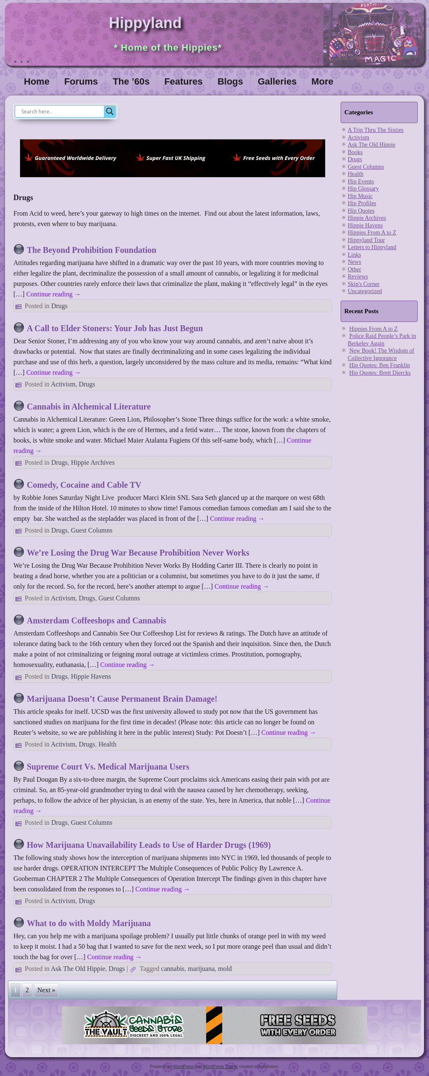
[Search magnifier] (110, 111)
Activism (63, 384)
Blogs (230, 81)
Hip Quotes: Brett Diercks (380, 373)
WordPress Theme (220, 1066)
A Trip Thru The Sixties (375, 130)
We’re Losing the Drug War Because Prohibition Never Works (138, 552)
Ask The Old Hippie (78, 968)
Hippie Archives (92, 462)
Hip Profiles (362, 203)
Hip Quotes (361, 211)
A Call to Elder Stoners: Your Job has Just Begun (115, 328)
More (322, 81)
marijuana (201, 968)
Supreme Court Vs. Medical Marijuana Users (108, 766)
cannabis (172, 968)
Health (107, 744)
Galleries (277, 81)
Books (355, 152)
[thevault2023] (214, 1045)
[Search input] (61, 111)
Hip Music (360, 196)
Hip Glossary (363, 188)
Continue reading (53, 294)
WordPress (183, 1066)
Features (183, 81)
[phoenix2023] (173, 179)
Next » (46, 990)
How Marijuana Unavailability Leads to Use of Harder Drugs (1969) (149, 844)
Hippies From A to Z (372, 232)
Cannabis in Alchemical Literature (89, 406)
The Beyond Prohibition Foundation (91, 250)
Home (36, 81)
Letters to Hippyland (372, 247)
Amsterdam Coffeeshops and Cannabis (96, 620)
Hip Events (361, 181)
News (354, 262)
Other (354, 269)
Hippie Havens (91, 676)
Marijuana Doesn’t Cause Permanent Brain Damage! (122, 698)
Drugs (59, 305)
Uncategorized (365, 291)
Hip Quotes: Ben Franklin (379, 365)
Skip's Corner (364, 284)
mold (225, 968)
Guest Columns (91, 530)
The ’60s (131, 81)
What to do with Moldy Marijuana (89, 923)
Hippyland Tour (366, 240)
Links (354, 255)
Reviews (358, 276)
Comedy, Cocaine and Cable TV (84, 484)
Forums (81, 81)
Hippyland (145, 22)
